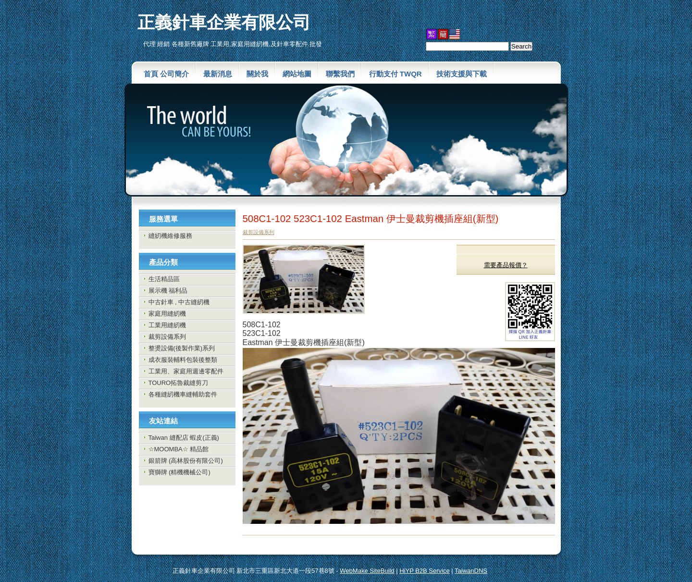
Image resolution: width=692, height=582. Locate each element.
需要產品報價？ (506, 265)
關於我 (257, 74)
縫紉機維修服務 (170, 235)
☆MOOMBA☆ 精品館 (178, 449)
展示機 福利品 (168, 290)
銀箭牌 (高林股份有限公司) (185, 460)
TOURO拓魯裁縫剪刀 (178, 382)
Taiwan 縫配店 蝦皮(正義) (183, 437)
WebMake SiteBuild (367, 570)
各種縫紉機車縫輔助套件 (182, 394)
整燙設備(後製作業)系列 (181, 348)
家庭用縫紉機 (167, 313)
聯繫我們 (340, 74)
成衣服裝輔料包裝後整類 (182, 359)
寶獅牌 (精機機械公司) (179, 472)
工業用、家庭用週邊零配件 (185, 371)
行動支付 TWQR (395, 74)
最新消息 (217, 74)
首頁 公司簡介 (166, 74)
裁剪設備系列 (167, 336)
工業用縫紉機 (167, 325)
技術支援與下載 (461, 74)
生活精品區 (164, 279)
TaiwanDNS (471, 570)
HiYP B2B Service (424, 570)
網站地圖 (297, 74)
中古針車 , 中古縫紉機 (179, 302)
